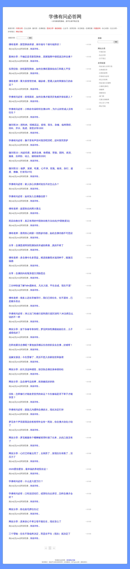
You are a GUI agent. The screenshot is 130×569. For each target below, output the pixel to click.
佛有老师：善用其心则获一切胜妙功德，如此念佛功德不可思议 (41, 233)
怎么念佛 (27, 28)
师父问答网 (103, 80)
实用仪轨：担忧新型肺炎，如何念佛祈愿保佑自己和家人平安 (39, 69)
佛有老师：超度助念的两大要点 (25, 208)
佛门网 (101, 96)
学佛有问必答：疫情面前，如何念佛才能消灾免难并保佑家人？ (41, 97)
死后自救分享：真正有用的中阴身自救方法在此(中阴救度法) (39, 221)
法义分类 (113, 28)
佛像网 (101, 89)
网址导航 (102, 106)
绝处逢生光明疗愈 (105, 66)
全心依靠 (105, 28)
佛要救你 (102, 93)
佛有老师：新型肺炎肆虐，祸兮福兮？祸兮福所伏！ (35, 44)
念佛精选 (42, 28)
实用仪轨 (73, 28)
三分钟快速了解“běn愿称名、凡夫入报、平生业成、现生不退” (40, 285)
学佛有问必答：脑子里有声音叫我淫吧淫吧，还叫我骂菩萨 (38, 140)
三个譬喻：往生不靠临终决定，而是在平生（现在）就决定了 (39, 533)
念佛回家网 (103, 73)
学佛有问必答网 (65, 16)
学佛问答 (102, 52)
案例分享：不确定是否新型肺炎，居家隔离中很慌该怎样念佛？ (41, 56)
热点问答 (102, 55)
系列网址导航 (70, 560)
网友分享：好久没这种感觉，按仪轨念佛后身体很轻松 (36, 369)
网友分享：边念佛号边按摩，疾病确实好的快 (31, 381)
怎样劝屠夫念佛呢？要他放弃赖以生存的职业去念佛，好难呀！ (41, 345)
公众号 (65, 28)
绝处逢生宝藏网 (105, 83)
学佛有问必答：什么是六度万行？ (26, 481)
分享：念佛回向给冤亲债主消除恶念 (27, 273)
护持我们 (11, 32)
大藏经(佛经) (104, 86)
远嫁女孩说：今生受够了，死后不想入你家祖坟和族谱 (36, 357)
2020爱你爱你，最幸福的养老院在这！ (28, 469)
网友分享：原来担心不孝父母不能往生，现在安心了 (35, 521)
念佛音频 (89, 28)
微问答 (34, 28)
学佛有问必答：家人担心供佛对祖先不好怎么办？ (34, 184)
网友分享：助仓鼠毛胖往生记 (23, 509)
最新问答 (11, 28)
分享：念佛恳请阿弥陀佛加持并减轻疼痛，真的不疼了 (36, 245)
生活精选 (81, 28)
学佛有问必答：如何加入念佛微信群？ (28, 196)
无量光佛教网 (104, 99)
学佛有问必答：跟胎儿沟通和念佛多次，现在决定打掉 (36, 409)
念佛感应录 (103, 70)
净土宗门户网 (104, 103)
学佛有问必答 (104, 76)
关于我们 (102, 58)
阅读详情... (35, 49)
